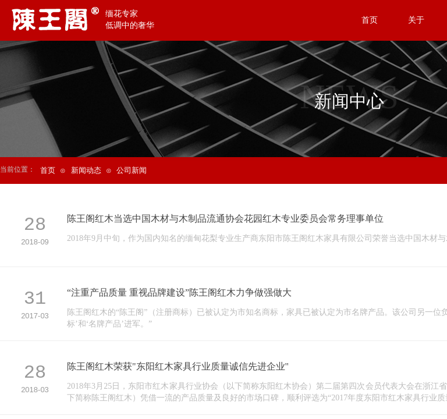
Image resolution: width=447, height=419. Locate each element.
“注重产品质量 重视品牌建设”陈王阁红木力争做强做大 (179, 292)
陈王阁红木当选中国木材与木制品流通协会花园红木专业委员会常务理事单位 (225, 218)
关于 (416, 20)
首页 (47, 170)
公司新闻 (131, 170)
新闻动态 (86, 170)
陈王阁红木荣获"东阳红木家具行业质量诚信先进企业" (178, 366)
